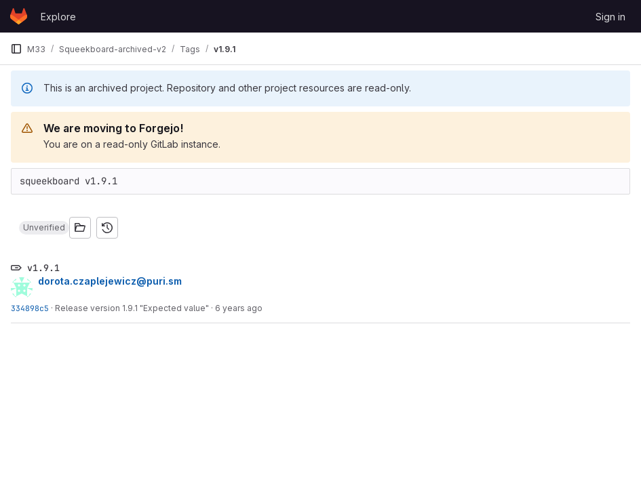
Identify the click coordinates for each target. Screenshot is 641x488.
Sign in (610, 16)
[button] (44, 228)
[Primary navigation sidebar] (16, 49)
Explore (58, 16)
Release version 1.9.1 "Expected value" (132, 308)
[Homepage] (18, 16)
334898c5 (30, 308)
